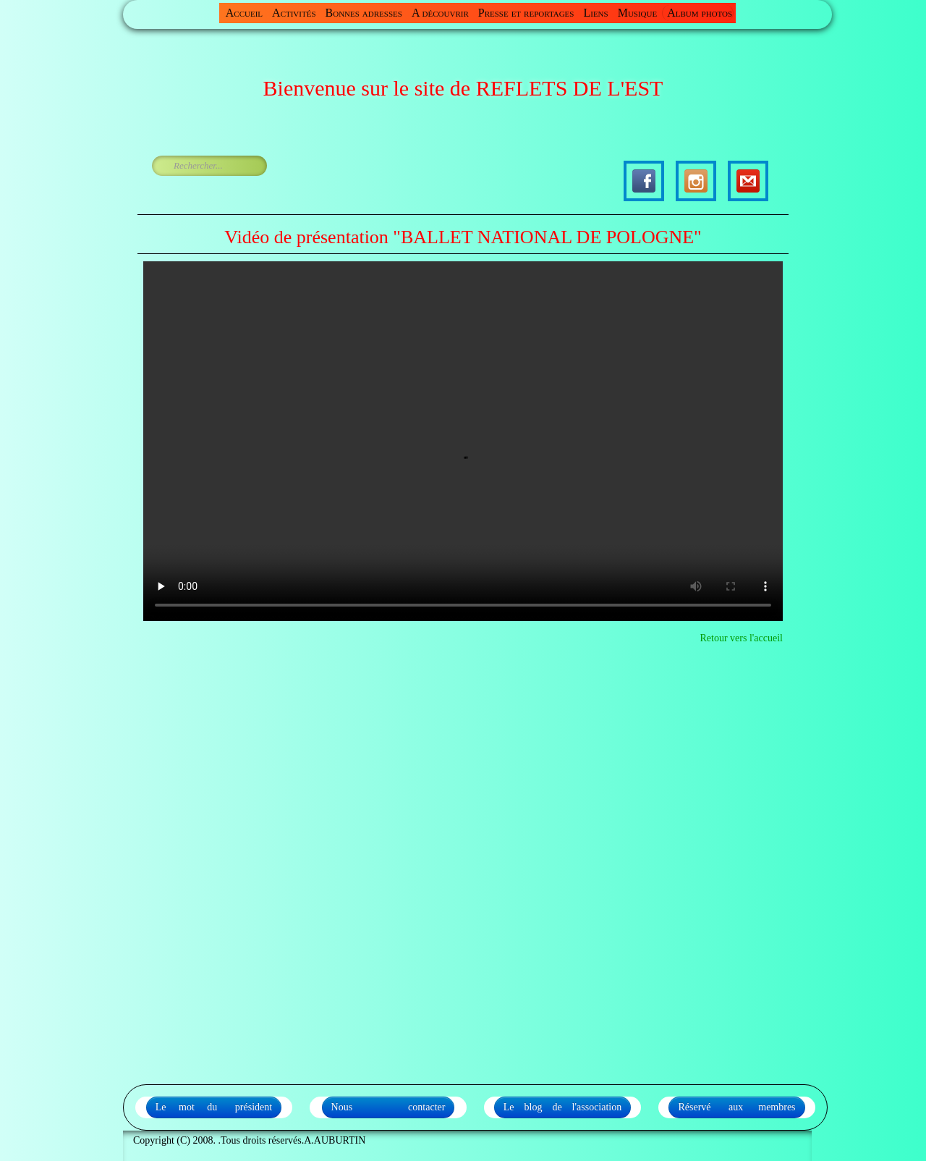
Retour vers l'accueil (741, 638)
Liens (595, 13)
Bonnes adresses (364, 13)
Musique (638, 13)
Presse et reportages (526, 13)
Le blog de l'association (563, 1107)
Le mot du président (214, 1107)
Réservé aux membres (736, 1107)
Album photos (699, 13)
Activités (293, 13)
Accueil (244, 13)
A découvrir (440, 13)
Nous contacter (388, 1107)
